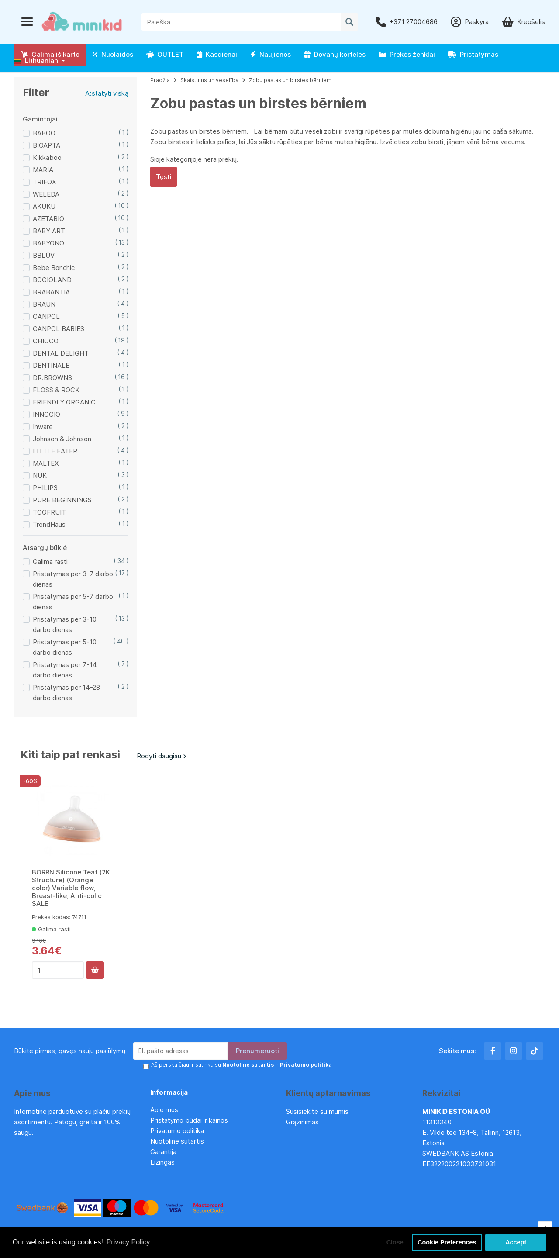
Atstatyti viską (106, 93)
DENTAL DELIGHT (61, 353)
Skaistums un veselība (209, 80)
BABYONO (48, 243)
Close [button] (395, 1242)
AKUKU (44, 206)
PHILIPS (45, 488)
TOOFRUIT (49, 512)
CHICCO (46, 341)
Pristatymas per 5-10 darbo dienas (65, 647)
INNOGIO (46, 414)
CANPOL (46, 316)
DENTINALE (51, 365)
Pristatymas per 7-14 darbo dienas (65, 669)
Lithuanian (36, 60)
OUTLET (164, 54)
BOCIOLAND (52, 280)
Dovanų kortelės (335, 54)
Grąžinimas (302, 1122)
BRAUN (44, 304)
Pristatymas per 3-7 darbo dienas (73, 579)
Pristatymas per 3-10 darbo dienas (65, 624)
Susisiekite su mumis (317, 1111)
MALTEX (46, 463)
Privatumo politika (177, 1131)
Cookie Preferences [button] (447, 1242)
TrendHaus (49, 524)
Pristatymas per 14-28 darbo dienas (66, 692)
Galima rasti (50, 561)
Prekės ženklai (407, 54)
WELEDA (46, 194)
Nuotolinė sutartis (177, 1141)
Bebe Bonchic (54, 267)
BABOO (44, 133)
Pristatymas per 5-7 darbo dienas (73, 601)
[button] (39, 61)
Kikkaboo (47, 157)
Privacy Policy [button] (128, 1242)
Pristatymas (473, 54)
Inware (43, 426)
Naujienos (270, 54)
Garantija (163, 1151)
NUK (40, 475)
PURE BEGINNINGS (62, 500)
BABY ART (49, 231)
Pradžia (160, 80)
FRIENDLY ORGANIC (64, 402)
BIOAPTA (46, 145)
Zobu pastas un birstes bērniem (290, 80)
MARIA (43, 170)
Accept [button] (515, 1242)
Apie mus (164, 1110)
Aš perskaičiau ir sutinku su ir (241, 1064)
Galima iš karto (50, 54)
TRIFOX (44, 182)
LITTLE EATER (55, 451)
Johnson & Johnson (62, 439)
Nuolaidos (113, 54)
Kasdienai (217, 54)
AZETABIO (48, 218)
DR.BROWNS (52, 377)
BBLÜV (44, 255)
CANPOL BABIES (58, 329)
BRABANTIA (51, 292)
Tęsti (163, 177)
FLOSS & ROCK (56, 390)
